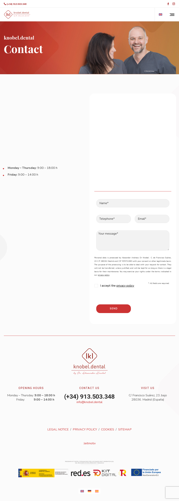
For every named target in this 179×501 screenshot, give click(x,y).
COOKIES (107, 429)
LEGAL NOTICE (58, 429)
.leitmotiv (89, 443)
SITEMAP (125, 429)
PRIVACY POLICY (85, 429)
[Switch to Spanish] (96, 491)
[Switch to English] (82, 491)
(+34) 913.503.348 (16, 4)
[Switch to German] (89, 491)
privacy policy (104, 275)
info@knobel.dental (89, 402)
